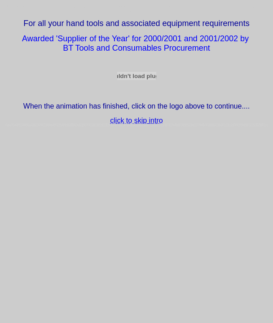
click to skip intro (136, 120)
